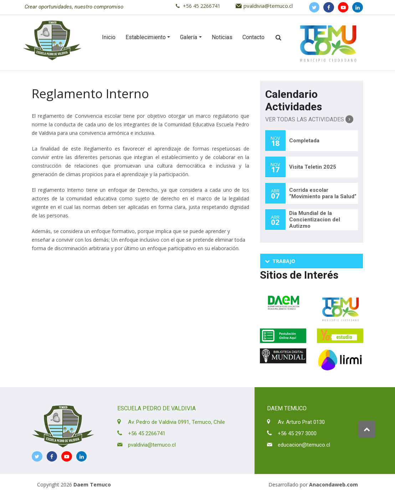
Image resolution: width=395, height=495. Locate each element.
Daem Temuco (92, 484)
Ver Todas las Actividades (309, 119)
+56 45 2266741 (201, 5)
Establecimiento (145, 37)
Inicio (109, 37)
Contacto (253, 37)
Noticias (222, 37)
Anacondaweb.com (333, 484)
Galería (188, 37)
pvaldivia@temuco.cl (268, 5)
